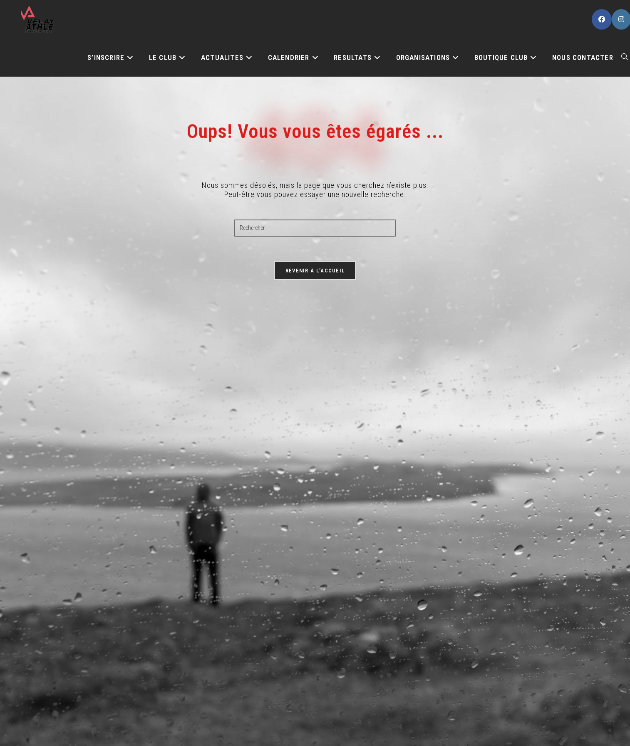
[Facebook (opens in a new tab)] (602, 19)
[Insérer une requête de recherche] (315, 228)
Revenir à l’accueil (315, 270)
